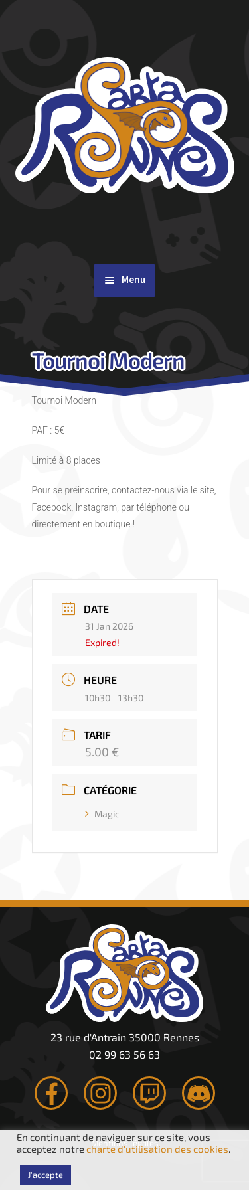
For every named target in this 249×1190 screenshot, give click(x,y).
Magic (102, 813)
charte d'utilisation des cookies (157, 1149)
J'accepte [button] (45, 1174)
